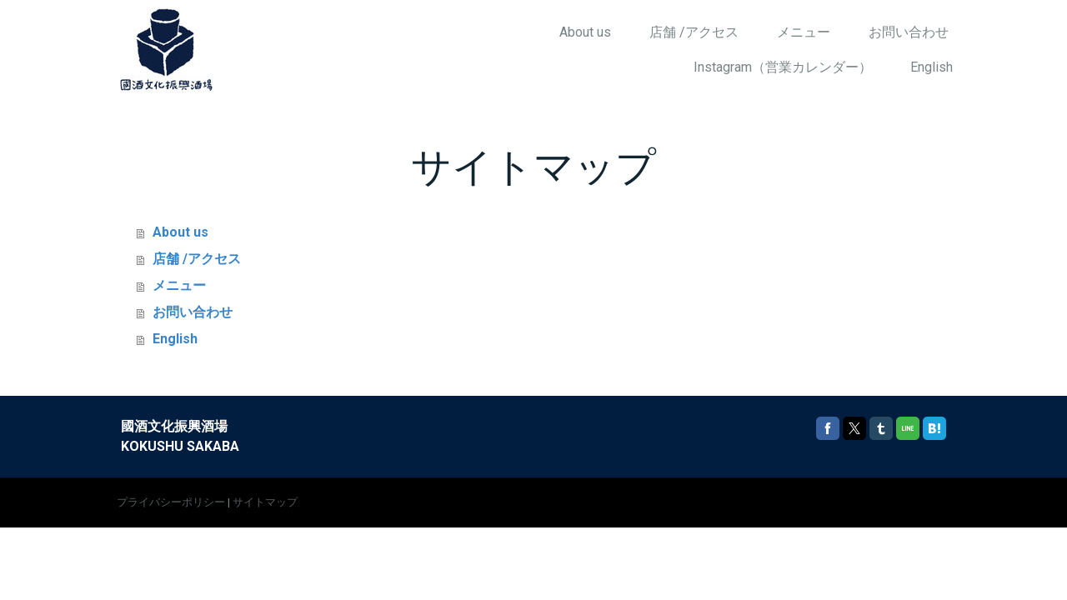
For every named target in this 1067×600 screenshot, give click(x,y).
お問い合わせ (909, 32)
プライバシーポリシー (171, 502)
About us (585, 32)
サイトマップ (265, 502)
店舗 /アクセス (694, 32)
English (931, 67)
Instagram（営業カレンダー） (783, 67)
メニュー (803, 32)
